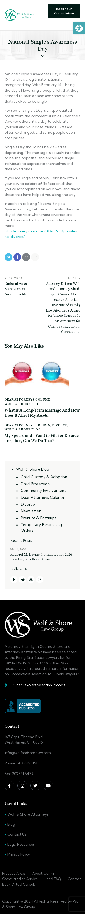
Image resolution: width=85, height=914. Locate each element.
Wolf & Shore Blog (23, 404)
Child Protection (35, 483)
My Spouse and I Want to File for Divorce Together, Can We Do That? (42, 438)
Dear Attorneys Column (27, 399)
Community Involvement (43, 490)
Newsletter (31, 511)
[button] (79, 28)
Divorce (59, 425)
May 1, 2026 (18, 549)
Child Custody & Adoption (44, 476)
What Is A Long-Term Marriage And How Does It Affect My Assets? (42, 413)
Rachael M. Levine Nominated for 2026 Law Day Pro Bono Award (41, 557)
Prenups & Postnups (38, 518)
